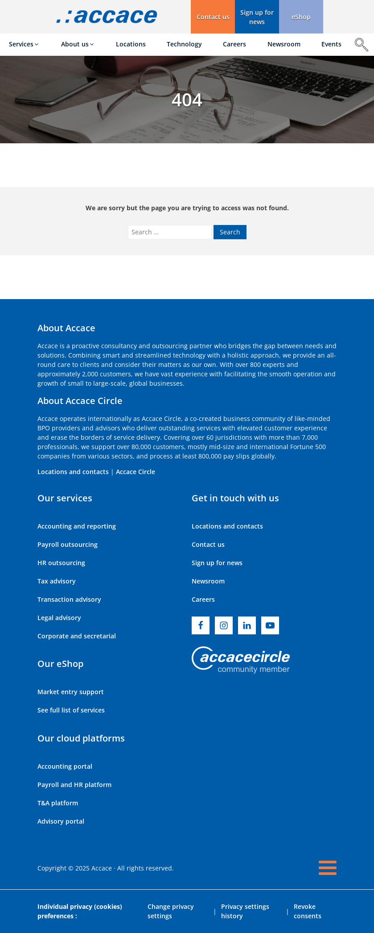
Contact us (208, 544)
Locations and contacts (73, 471)
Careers (203, 599)
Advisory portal (60, 821)
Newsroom (208, 581)
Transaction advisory (69, 599)
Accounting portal (64, 766)
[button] (257, 16)
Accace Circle (135, 471)
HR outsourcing (61, 562)
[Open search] (361, 44)
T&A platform (57, 803)
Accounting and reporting (76, 526)
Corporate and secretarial (76, 636)
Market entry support (70, 691)
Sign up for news (217, 562)
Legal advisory (59, 617)
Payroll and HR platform (74, 784)
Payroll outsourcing (67, 544)
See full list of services (71, 710)
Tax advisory (56, 581)
